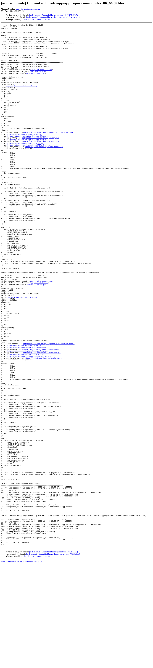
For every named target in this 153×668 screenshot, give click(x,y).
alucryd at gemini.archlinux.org (28, 9)
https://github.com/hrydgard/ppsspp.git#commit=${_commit (48, 154)
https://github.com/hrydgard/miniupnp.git (42, 165)
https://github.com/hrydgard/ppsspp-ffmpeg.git (28, 158)
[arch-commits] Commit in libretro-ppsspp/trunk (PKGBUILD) (53, 15)
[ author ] (47, 19)
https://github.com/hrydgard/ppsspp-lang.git (27, 163)
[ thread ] (31, 19)
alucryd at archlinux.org (41, 79)
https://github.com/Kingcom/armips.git (25, 156)
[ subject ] (40, 19)
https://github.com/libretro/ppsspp (21, 98)
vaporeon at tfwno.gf (35, 83)
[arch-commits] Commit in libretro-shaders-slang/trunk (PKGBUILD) (53, 17)
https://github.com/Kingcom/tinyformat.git (44, 171)
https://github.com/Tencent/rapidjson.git (26, 167)
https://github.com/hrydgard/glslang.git (40, 161)
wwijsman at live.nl (39, 81)
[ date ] (25, 19)
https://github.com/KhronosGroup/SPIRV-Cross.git (29, 169)
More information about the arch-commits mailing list (21, 666)
